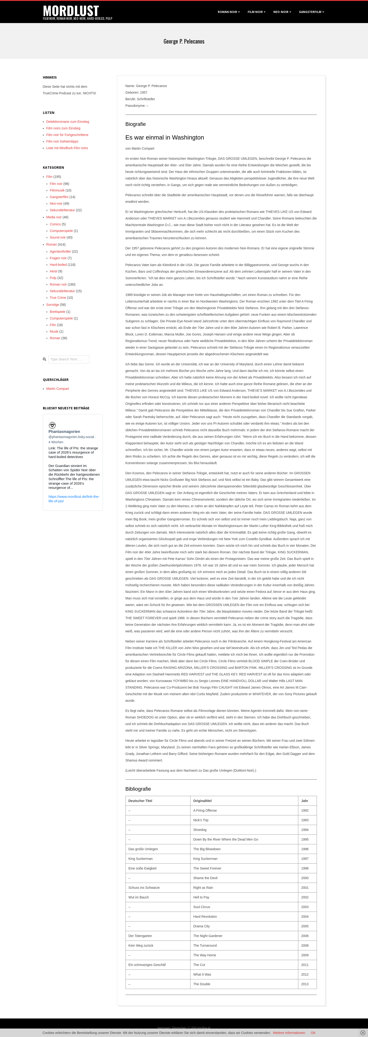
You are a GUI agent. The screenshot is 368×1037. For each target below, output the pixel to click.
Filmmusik (57, 190)
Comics (55, 224)
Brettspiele (57, 312)
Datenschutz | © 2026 (184, 1027)
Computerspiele (61, 231)
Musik (54, 331)
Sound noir (58, 237)
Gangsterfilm (310, 12)
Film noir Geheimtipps (62, 141)
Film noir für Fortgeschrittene (67, 135)
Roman (51, 244)
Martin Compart (57, 389)
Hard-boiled (58, 265)
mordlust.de (203, 1027)
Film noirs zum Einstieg (63, 128)
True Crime (58, 297)
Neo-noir (56, 203)
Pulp (53, 278)
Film (49, 177)
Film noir (255, 12)
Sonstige (52, 305)
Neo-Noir (280, 12)
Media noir (54, 217)
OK (313, 1033)
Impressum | (165, 1027)
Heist (53, 271)
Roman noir (227, 12)
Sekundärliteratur (62, 210)
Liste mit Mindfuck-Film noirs (67, 148)
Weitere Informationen (289, 1033)
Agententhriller (60, 251)
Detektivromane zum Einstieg (67, 122)
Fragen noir (58, 258)
